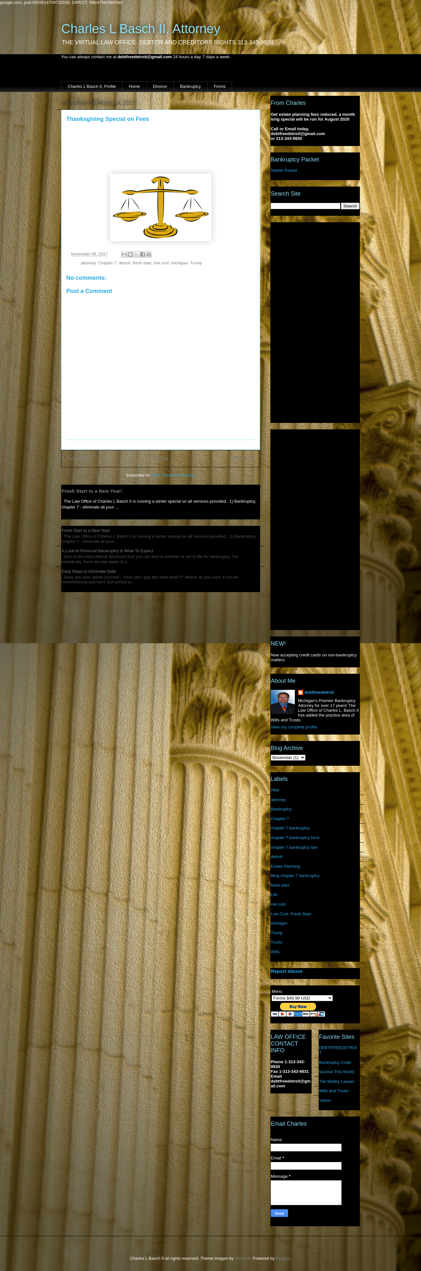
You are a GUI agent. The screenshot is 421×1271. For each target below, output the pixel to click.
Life (274, 894)
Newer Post (79, 458)
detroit (124, 263)
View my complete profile (294, 727)
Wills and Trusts (334, 1090)
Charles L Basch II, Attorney (140, 29)
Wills (275, 951)
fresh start (142, 263)
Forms (220, 86)
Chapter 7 (107, 263)
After (275, 790)
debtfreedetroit (319, 692)
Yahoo (325, 1100)
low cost (161, 263)
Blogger (283, 1258)
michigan (179, 263)
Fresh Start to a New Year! (91, 491)
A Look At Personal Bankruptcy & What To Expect (107, 550)
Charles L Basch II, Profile (92, 86)
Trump (196, 263)
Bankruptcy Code (335, 1062)
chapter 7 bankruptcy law (294, 847)
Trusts (276, 942)
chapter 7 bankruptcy (290, 828)
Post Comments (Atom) (173, 475)
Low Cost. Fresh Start (291, 913)
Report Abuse (287, 971)
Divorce (160, 86)
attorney (88, 263)
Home (134, 86)
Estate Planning (285, 866)
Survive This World (336, 1071)
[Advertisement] (315, 321)
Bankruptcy (190, 86)
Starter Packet (284, 170)
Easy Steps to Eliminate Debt (88, 571)
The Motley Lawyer (336, 1081)
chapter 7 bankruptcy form (295, 837)
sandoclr (242, 1258)
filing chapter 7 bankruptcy (295, 875)
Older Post (243, 458)
